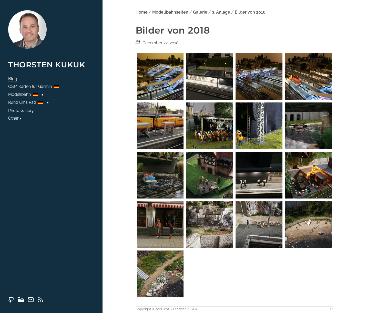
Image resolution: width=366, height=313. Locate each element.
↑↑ (331, 309)
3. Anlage (221, 12)
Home (142, 12)
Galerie (200, 12)
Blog (12, 78)
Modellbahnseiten (170, 12)
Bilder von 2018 (250, 12)
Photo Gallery (21, 110)
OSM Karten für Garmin (30, 86)
